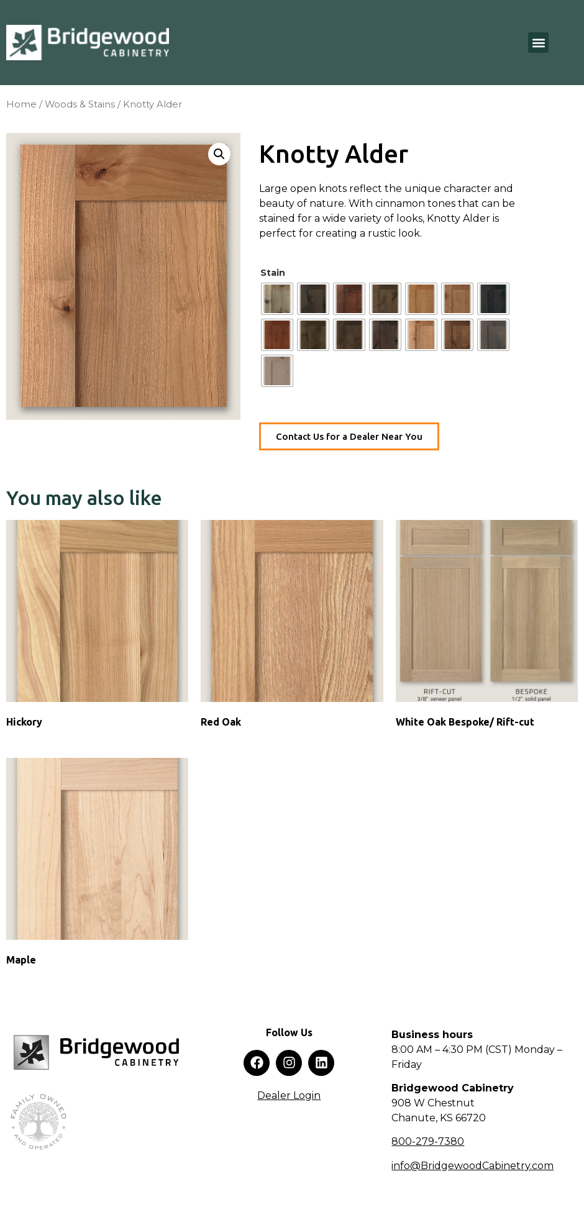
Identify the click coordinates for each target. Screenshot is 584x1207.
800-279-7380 (427, 1141)
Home (21, 104)
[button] (538, 42)
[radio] (277, 298)
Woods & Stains (80, 104)
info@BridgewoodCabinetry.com (472, 1166)
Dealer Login (289, 1095)
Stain (272, 272)
